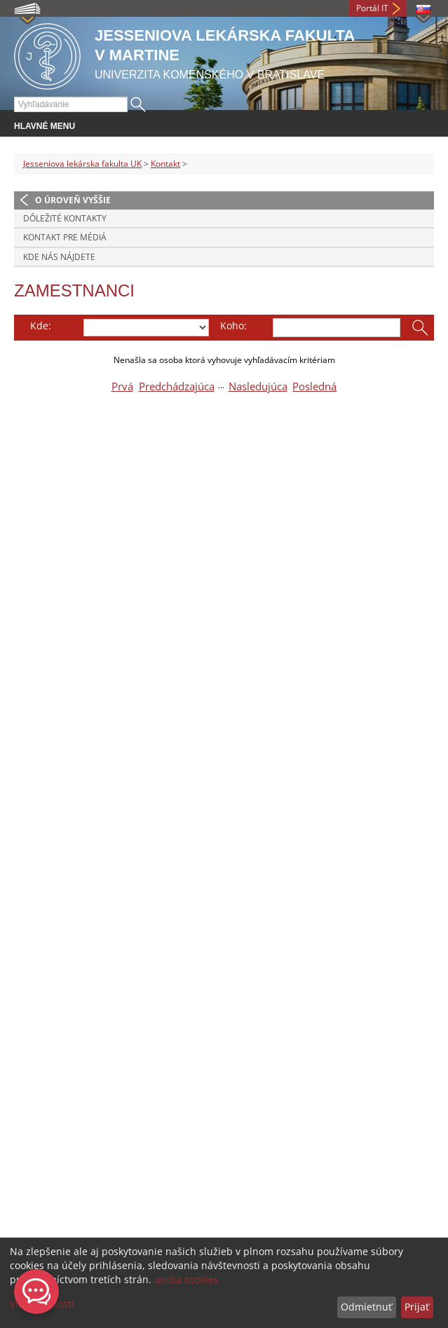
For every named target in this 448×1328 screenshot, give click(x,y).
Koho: (233, 325)
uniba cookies (186, 1279)
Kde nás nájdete (59, 257)
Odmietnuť (366, 1306)
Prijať (417, 1306)
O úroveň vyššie (73, 200)
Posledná (314, 386)
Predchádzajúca (177, 386)
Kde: (40, 325)
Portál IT (372, 8)
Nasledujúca (258, 386)
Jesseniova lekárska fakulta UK (82, 164)
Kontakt (165, 164)
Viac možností (42, 1303)
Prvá (122, 386)
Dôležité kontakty (65, 218)
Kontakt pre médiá (65, 237)
